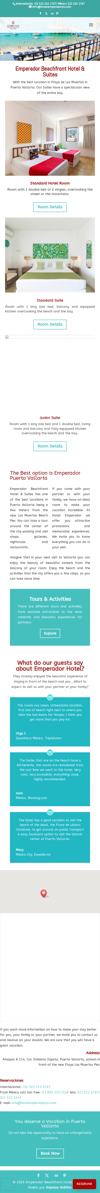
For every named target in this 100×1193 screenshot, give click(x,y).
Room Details (50, 207)
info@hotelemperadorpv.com (34, 1103)
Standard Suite (50, 300)
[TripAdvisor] (52, 14)
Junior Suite (50, 418)
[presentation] (7, 1184)
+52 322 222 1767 (36, 1087)
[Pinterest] (57, 14)
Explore (50, 633)
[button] (44, 893)
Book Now (50, 1153)
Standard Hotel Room (50, 183)
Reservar (84, 1184)
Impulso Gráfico (58, 1187)
